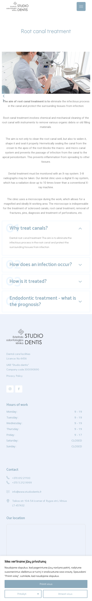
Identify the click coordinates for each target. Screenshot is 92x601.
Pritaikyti (21, 594)
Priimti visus (46, 584)
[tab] (46, 228)
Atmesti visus (65, 594)
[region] (46, 578)
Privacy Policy (14, 376)
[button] (38, 90)
